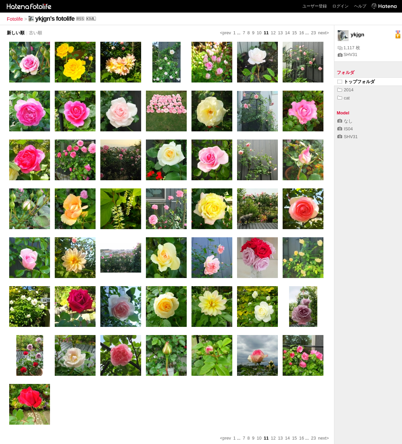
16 (301, 32)
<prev (225, 32)
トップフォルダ (356, 81)
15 (294, 32)
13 (280, 32)
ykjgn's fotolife (54, 18)
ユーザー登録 (314, 6)
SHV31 (347, 54)
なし (345, 121)
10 (259, 32)
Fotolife (15, 19)
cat (343, 97)
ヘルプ (360, 6)
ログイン (340, 6)
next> (323, 32)
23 (313, 32)
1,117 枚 (349, 47)
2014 (345, 89)
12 (273, 32)
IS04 (345, 128)
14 (287, 32)
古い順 (35, 32)
